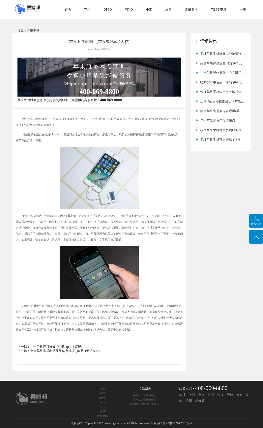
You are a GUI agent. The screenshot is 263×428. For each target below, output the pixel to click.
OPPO (108, 9)
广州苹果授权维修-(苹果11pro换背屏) (56, 346)
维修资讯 (191, 9)
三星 (168, 9)
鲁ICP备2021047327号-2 (177, 423)
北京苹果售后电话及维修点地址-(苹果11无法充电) (65, 351)
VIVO (129, 9)
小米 (149, 9)
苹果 (87, 9)
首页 (68, 9)
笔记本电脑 (218, 9)
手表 (243, 9)
